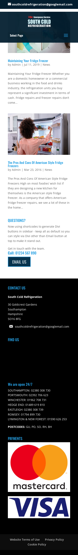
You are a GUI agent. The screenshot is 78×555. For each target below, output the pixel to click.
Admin (16, 64)
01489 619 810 (35, 405)
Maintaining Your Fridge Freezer (28, 60)
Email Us (19, 262)
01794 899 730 (30, 414)
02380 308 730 (40, 390)
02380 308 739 (33, 410)
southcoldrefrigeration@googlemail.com (42, 326)
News (46, 64)
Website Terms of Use (25, 539)
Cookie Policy (37, 544)
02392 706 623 (38, 395)
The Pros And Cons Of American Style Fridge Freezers (35, 164)
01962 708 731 (36, 400)
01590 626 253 (57, 419)
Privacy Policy (54, 539)
